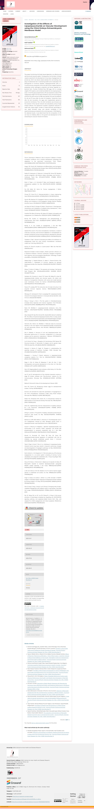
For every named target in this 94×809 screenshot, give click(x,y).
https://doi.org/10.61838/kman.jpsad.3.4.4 (36, 56)
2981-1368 (9, 50)
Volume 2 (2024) (79, 208)
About (24, 11)
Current (17, 11)
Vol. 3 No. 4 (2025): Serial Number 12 (44, 19)
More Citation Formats (33, 635)
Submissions (40, 11)
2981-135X (8, 48)
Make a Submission (8, 18)
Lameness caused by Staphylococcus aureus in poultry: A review (44, 665)
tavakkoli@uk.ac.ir (50, 46)
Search (88, 11)
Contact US (72, 802)
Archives (32, 11)
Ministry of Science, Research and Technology (82, 33)
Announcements (66, 11)
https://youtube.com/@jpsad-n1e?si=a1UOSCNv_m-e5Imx (26, 799)
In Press (11, 11)
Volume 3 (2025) (79, 206)
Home (4, 11)
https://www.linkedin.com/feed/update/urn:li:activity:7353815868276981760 (31, 802)
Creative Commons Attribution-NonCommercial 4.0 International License (34, 607)
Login (12, 14)
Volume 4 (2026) (79, 205)
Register (5, 14)
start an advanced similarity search (40, 723)
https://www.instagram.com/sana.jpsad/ (23, 796)
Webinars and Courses (52, 11)
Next (66, 719)
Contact (5, 21)
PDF (28, 529)
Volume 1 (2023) (79, 209)
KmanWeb (80, 802)
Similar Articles (29, 643)
